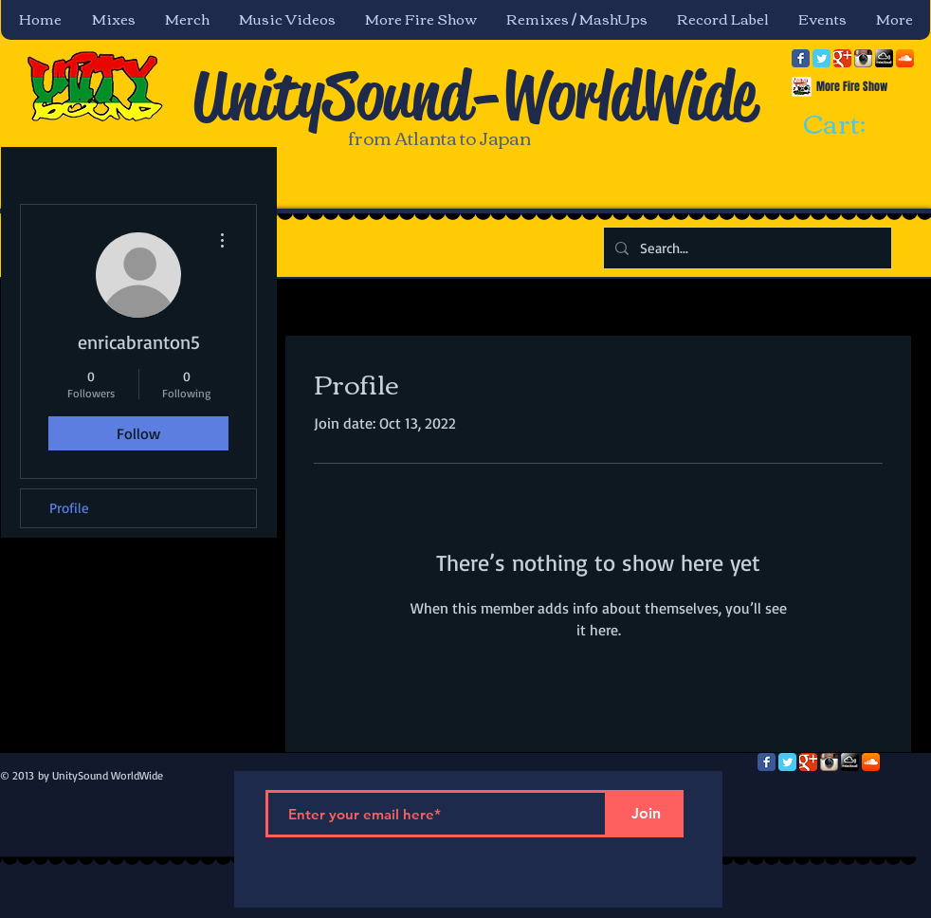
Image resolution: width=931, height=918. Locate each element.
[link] (851, 125)
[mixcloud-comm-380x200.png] (884, 58)
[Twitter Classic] (821, 58)
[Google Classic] (842, 58)
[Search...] (745, 248)
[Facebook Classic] (801, 58)
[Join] (646, 813)
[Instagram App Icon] (863, 58)
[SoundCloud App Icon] (905, 58)
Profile (69, 508)
